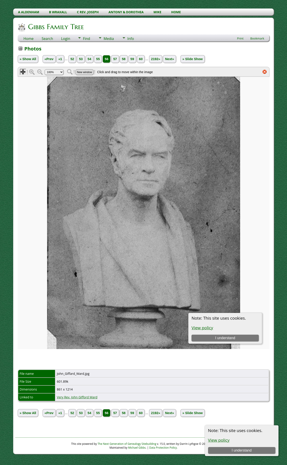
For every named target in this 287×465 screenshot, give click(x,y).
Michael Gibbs (137, 448)
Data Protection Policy (163, 448)
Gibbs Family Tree (55, 26)
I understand (242, 450)
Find (86, 38)
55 (98, 59)
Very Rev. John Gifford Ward (77, 397)
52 (72, 59)
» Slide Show (193, 59)
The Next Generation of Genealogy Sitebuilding (127, 444)
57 (115, 59)
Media (109, 38)
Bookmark (257, 38)
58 (123, 59)
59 (132, 59)
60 (141, 59)
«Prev (49, 59)
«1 (60, 59)
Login (65, 38)
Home (29, 38)
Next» (169, 59)
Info (130, 38)
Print (240, 38)
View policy (219, 440)
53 (81, 59)
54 (89, 59)
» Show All (28, 59)
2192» (155, 59)
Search (47, 38)
